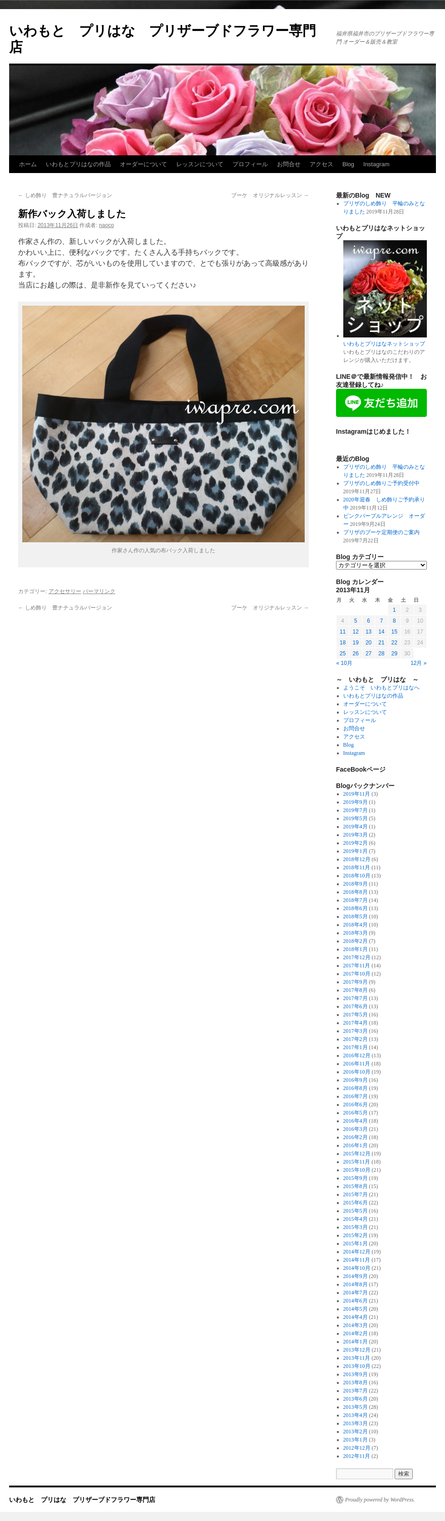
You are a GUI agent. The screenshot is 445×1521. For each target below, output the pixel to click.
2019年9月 (355, 802)
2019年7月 (355, 810)
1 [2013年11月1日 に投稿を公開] (394, 610)
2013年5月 (355, 1407)
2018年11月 (357, 867)
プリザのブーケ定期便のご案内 (381, 532)
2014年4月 (355, 1317)
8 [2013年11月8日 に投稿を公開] (394, 621)
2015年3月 (355, 1227)
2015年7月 (355, 1194)
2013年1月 (355, 1440)
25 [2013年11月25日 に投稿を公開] (343, 653)
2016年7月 (355, 1096)
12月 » (418, 663)
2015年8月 (355, 1186)
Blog (348, 164)
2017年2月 (355, 1039)
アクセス (321, 164)
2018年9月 (355, 884)
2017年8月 (355, 990)
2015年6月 (355, 1202)
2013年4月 (355, 1415)
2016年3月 (355, 1129)
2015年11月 (357, 1162)
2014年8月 (355, 1284)
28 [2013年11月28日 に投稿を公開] (381, 653)
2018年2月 (355, 941)
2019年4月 (355, 826)
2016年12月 (357, 1055)
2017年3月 (355, 1031)
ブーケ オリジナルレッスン (270, 195)
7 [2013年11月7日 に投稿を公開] (381, 621)
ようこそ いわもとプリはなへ (381, 687)
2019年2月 (355, 843)
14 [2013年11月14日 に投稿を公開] (381, 632)
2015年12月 (357, 1153)
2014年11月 (357, 1260)
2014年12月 (357, 1252)
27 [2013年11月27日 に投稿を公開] (368, 653)
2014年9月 (355, 1276)
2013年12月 (357, 1350)
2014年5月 (355, 1309)
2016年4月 (355, 1121)
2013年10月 (357, 1366)
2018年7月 (355, 900)
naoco (106, 225)
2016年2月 (355, 1137)
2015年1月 (355, 1243)
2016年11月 (357, 1063)
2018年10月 (357, 875)
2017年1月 (355, 1047)
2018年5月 (355, 916)
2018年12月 (357, 859)
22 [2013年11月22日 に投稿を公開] (394, 642)
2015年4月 (355, 1219)
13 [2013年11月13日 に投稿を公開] (368, 632)
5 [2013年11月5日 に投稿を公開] (355, 621)
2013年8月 (355, 1382)
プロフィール (250, 164)
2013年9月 (355, 1374)
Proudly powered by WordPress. (380, 1499)
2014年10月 (357, 1268)
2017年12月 (357, 957)
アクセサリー (65, 591)
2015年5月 (355, 1211)
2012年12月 (357, 1448)
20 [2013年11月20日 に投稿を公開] (368, 642)
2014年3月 (355, 1325)
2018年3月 (355, 933)
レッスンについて (199, 164)
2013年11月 (357, 1358)
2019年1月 (355, 851)
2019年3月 (355, 835)
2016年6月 (355, 1104)
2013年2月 (355, 1431)
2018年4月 (355, 925)
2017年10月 (357, 974)
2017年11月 (357, 965)
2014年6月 (355, 1301)
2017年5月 (355, 1014)
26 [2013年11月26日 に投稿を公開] (355, 653)
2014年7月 (355, 1292)
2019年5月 (355, 818)
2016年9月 (355, 1080)
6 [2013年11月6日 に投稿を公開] (368, 621)
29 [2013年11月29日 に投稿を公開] (394, 653)
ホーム (28, 164)
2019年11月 (357, 794)
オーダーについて (143, 164)
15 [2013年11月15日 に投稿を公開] (394, 632)
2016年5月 (355, 1113)
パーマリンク (99, 591)
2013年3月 (355, 1423)
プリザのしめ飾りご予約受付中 (381, 483)
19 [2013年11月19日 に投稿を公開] (355, 642)
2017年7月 (355, 998)
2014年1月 (355, 1341)
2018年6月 (355, 908)
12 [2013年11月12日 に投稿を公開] (355, 632)
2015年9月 (355, 1178)
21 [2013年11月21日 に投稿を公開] (381, 642)
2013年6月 (355, 1399)
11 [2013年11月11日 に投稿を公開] (343, 632)
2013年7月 (355, 1390)
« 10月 (344, 663)
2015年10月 (357, 1170)
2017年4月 (355, 1023)
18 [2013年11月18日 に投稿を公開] (343, 642)
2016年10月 (357, 1072)
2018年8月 (355, 892)
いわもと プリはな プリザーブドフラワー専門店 (82, 1499)
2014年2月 (355, 1333)
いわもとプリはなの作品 (78, 164)
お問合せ (289, 164)
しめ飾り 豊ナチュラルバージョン (65, 195)
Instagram (376, 164)
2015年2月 (355, 1235)
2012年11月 (357, 1456)
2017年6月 (355, 1006)
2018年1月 (355, 949)
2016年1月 (355, 1145)
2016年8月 (355, 1088)
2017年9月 (355, 982)
